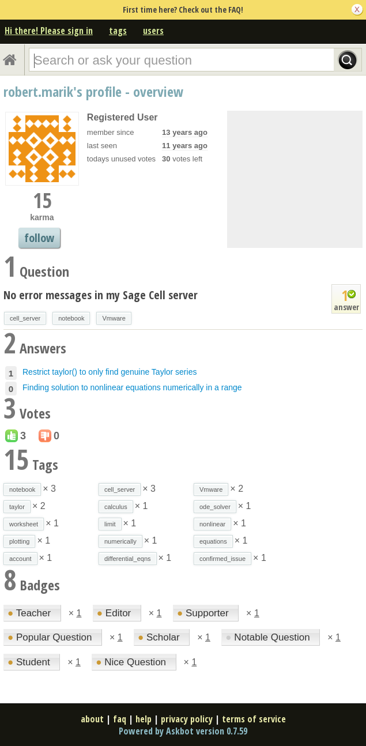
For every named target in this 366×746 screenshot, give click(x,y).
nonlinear (212, 524)
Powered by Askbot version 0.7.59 (183, 731)
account (20, 558)
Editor (115, 613)
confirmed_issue (222, 558)
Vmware (113, 318)
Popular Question (51, 637)
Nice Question (132, 662)
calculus (115, 506)
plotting (19, 541)
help (143, 719)
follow (39, 238)
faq (119, 719)
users (153, 30)
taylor (17, 506)
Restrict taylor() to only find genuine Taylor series (109, 371)
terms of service (254, 719)
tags (118, 30)
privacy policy (187, 719)
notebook (71, 318)
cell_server (25, 318)
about (92, 719)
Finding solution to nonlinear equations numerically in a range (132, 387)
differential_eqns (127, 558)
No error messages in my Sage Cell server (100, 295)
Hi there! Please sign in (49, 30)
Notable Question (268, 637)
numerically (120, 541)
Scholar (160, 637)
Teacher (30, 613)
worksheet (23, 524)
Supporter (204, 613)
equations (213, 541)
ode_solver (215, 506)
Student (29, 662)
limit (110, 524)
